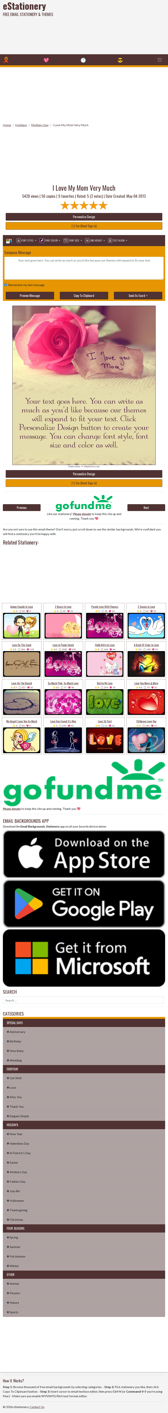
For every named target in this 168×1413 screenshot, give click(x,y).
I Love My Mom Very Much (70, 125)
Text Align (116, 240)
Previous (22, 507)
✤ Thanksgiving (17, 1210)
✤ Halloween (15, 1200)
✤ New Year (14, 1134)
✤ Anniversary (16, 1031)
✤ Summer (13, 1247)
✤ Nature (13, 1302)
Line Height (94, 240)
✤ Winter (13, 1266)
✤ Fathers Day (16, 1181)
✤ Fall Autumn (16, 1256)
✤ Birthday (14, 1041)
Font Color (48, 240)
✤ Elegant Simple (18, 1116)
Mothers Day (40, 125)
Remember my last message (26, 285)
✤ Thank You (15, 1106)
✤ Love (11, 1087)
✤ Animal (13, 1283)
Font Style (25, 240)
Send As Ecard (137, 295)
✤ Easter (12, 1162)
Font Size (71, 240)
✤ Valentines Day (18, 1143)
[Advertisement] (113, 26)
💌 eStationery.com (90, 466)
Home (7, 125)
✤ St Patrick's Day (19, 1153)
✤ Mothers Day (17, 1172)
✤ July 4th (13, 1191)
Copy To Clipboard (84, 295)
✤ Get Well (14, 1078)
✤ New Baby (15, 1051)
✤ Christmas (15, 1219)
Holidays (21, 125)
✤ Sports (12, 1312)
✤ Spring (12, 1237)
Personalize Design (84, 217)
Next (146, 507)
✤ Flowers (13, 1293)
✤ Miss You (14, 1097)
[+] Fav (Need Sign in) (84, 226)
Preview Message (30, 295)
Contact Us (37, 1407)
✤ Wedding (14, 1060)
